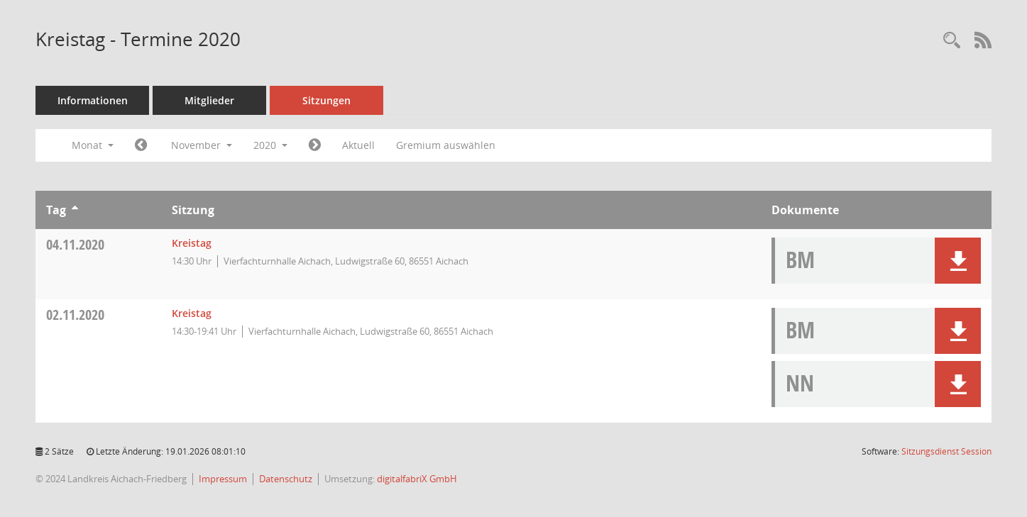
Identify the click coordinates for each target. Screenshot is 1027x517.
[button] (958, 261)
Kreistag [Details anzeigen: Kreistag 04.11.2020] (192, 243)
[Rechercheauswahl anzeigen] (951, 40)
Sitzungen (326, 100)
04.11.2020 (75, 244)
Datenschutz (285, 478)
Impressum (223, 478)
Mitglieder (209, 100)
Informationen (92, 100)
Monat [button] (93, 145)
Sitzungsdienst (946, 451)
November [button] (201, 145)
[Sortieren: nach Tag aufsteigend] (75, 210)
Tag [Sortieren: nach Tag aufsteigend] (56, 210)
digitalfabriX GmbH (417, 478)
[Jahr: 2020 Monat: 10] (141, 145)
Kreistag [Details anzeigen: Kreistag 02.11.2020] (192, 313)
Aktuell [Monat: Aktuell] (358, 145)
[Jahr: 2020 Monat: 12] (314, 145)
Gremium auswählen (445, 145)
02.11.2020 (75, 314)
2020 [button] (270, 145)
